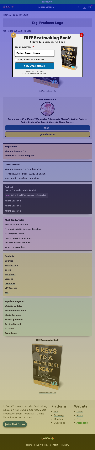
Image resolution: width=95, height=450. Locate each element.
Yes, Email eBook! (34, 65)
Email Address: (24, 46)
